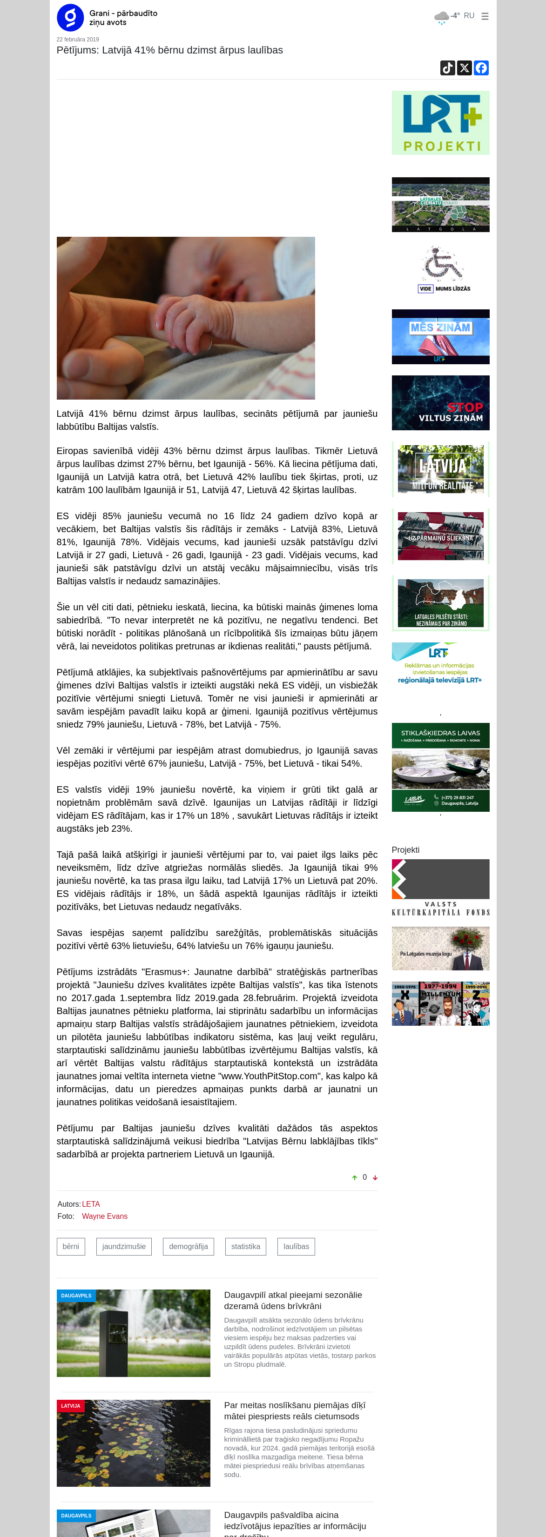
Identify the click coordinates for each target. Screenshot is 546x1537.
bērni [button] (71, 1246)
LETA (91, 1204)
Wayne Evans (105, 1216)
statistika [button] (245, 1246)
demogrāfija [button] (188, 1246)
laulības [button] (296, 1246)
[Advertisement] (217, 160)
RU (469, 16)
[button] (483, 16)
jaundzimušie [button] (124, 1246)
